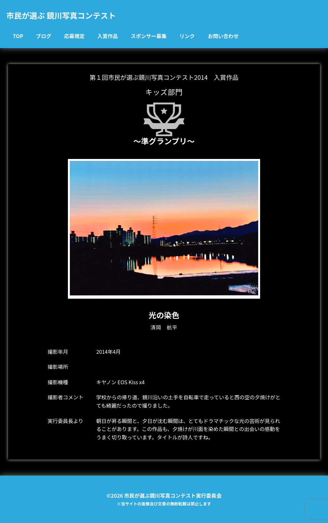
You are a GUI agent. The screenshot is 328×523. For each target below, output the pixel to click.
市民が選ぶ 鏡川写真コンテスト (61, 15)
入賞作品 (107, 36)
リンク (187, 36)
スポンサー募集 (149, 36)
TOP (18, 36)
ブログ (43, 36)
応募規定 (74, 36)
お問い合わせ (223, 36)
